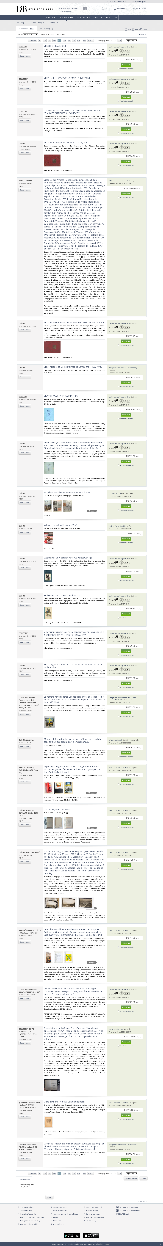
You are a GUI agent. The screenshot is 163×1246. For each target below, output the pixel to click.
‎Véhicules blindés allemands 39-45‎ (60, 525)
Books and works (66, 18)
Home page (50, 18)
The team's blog (90, 1210)
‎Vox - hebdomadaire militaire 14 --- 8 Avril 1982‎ (67, 492)
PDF (128, 29)
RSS (135, 29)
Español (99, 1242)
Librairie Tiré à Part (116, 1029)
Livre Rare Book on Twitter (127, 1207)
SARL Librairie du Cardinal (118, 181)
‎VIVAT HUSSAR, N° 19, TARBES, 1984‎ (61, 396)
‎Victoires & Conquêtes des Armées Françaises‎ (66, 142)
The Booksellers (83, 18)
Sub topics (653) (46, 29)
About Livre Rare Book (94, 1207)
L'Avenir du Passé (115, 740)
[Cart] (104, 8)
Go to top (142, 1201)
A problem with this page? (94, 1217)
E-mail (143, 29)
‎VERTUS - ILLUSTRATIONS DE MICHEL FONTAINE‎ (67, 78)
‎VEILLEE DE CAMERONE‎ (55, 46)
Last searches (24, 1179)
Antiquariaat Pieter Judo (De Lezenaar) (123, 368)
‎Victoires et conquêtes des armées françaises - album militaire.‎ (74, 322)
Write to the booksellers (117, 1)
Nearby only (60, 34)
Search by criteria (65, 12)
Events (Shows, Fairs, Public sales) (31, 1217)
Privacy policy (89, 1221)
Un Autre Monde (115, 493)
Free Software (58, 1224)
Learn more (104, 1244)
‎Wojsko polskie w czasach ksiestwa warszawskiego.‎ (68, 557)
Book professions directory (105, 18)
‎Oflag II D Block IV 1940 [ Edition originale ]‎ (64, 1101)
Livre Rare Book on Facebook (128, 1210)
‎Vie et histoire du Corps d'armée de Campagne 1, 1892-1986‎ (73, 366)
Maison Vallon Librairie (117, 526)
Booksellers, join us (58, 1207)
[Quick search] (71, 8)
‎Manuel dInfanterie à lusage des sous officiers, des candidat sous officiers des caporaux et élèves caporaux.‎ (73, 740)
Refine (142, 34)
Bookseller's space (138, 1)
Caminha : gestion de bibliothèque (65, 1214)
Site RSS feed (122, 1214)
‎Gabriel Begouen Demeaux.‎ (57, 809)
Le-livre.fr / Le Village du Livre (119, 47)
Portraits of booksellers (29, 1214)
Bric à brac (57, 1221)
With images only (47, 34)
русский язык (89, 1242)
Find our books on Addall (28, 1224)
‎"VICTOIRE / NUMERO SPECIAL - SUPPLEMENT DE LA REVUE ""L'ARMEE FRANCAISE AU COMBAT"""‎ (72, 112)
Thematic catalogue (36, 23)
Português (78, 1242)
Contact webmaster (91, 1214)
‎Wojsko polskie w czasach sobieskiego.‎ (62, 595)
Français (70, 1242)
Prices (55, 1217)
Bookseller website (58, 1210)
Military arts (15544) (26, 29)
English (62, 1242)
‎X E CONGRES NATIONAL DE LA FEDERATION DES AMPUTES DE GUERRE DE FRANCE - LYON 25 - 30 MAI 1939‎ (74, 633)
